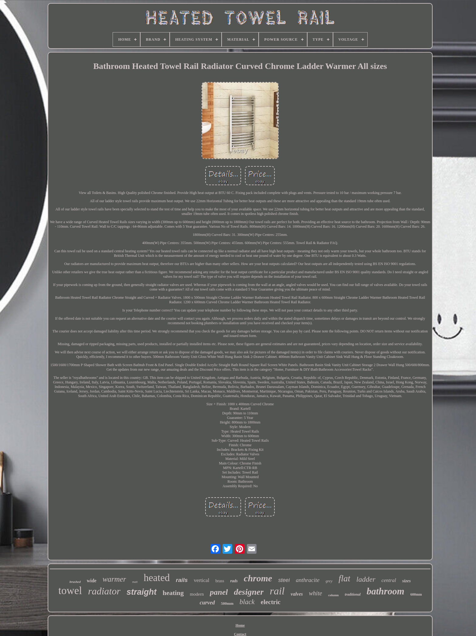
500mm (227, 603)
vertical (201, 580)
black (247, 602)
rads (234, 581)
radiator (104, 591)
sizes (406, 580)
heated (157, 577)
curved (207, 603)
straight (142, 592)
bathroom (385, 591)
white (315, 593)
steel (284, 580)
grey (329, 581)
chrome (258, 578)
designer (249, 592)
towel (70, 591)
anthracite (307, 580)
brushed (75, 581)
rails (182, 580)
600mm (416, 594)
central (389, 580)
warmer (114, 579)
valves (297, 594)
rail (277, 591)
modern (197, 594)
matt (135, 581)
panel (219, 592)
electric (270, 602)
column (333, 595)
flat (344, 578)
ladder (366, 579)
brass (219, 581)
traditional (353, 594)
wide (92, 580)
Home (240, 625)
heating (173, 593)
